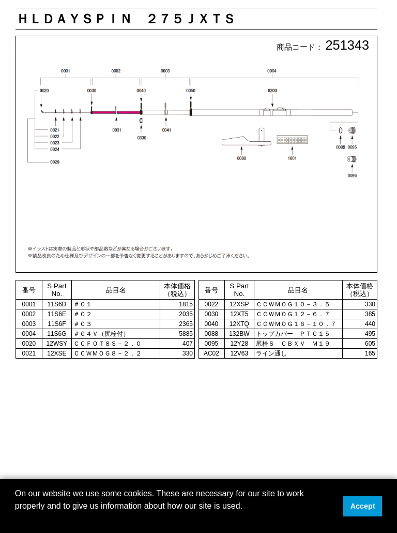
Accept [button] (362, 506)
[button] (16, 519)
